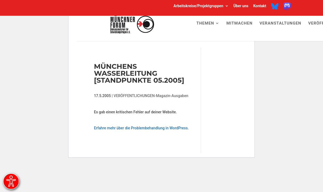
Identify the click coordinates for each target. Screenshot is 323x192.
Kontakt (259, 6)
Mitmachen (239, 23)
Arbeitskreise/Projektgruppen (198, 6)
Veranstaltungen (280, 23)
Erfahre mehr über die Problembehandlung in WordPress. (141, 128)
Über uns (240, 6)
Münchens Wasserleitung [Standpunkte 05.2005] (139, 73)
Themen (205, 23)
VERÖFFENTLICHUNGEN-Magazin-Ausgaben (151, 96)
